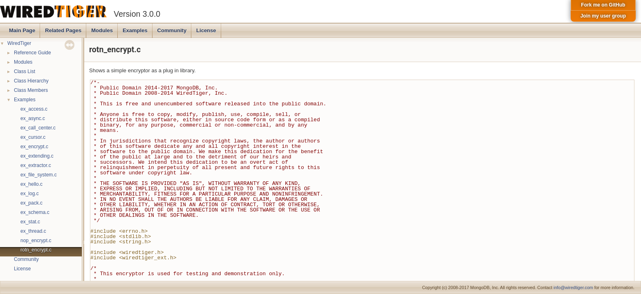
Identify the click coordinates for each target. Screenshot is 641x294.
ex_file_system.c (38, 175)
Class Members (31, 90)
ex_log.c (29, 193)
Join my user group (603, 16)
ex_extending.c (37, 156)
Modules (102, 30)
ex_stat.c (30, 222)
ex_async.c (32, 118)
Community (172, 30)
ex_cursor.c (32, 137)
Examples (135, 30)
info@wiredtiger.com (573, 287)
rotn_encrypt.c (36, 250)
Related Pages (63, 30)
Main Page (22, 30)
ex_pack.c (31, 203)
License (206, 30)
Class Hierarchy (31, 81)
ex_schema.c (34, 212)
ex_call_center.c (38, 128)
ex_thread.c (33, 231)
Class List (24, 71)
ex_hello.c (31, 184)
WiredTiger (19, 43)
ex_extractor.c (35, 165)
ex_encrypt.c (34, 146)
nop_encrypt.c (35, 240)
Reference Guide (32, 53)
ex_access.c (33, 109)
